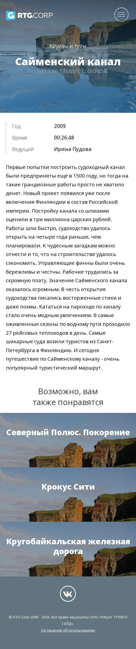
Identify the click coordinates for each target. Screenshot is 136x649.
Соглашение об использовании (68, 630)
